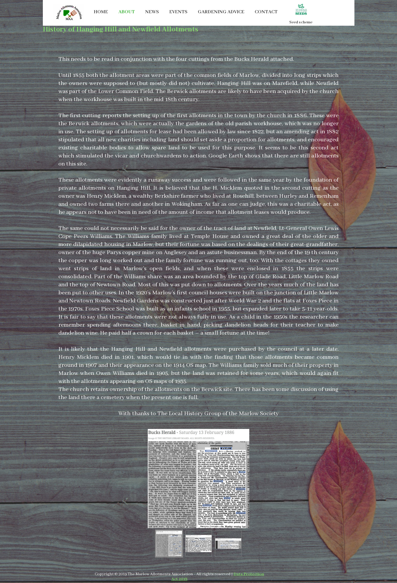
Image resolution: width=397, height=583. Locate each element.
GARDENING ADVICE (221, 12)
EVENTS (178, 12)
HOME (101, 12)
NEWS (152, 12)
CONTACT (266, 12)
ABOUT (126, 12)
